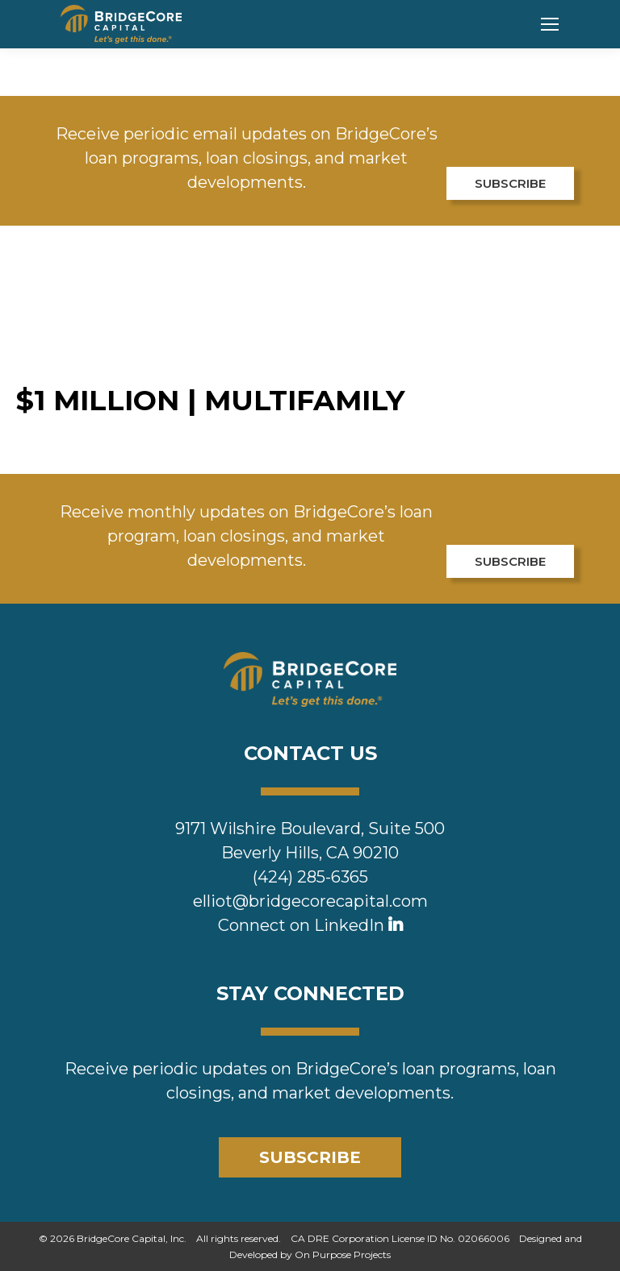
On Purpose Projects (343, 1254)
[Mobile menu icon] (549, 24)
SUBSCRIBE (510, 183)
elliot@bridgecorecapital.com (310, 901)
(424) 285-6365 (310, 877)
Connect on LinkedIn (310, 925)
